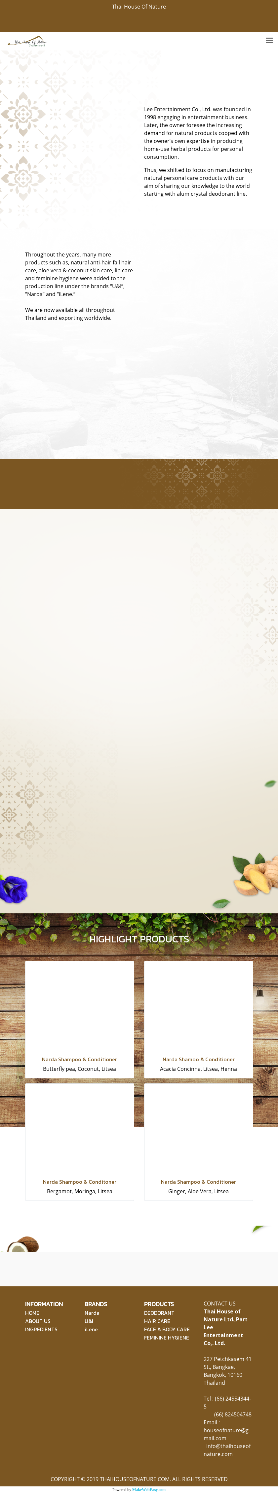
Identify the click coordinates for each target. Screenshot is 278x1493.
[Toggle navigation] (269, 41)
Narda (92, 1313)
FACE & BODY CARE (167, 1329)
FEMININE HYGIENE (166, 1337)
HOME (32, 1313)
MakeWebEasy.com (149, 1489)
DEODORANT (159, 1313)
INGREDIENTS (41, 1329)
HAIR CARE (157, 1321)
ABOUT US (38, 1321)
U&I (89, 1321)
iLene (91, 1329)
